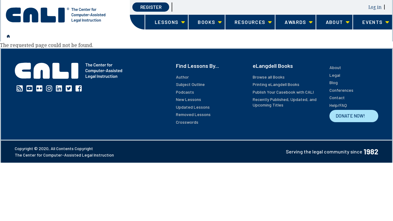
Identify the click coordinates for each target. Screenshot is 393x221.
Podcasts (185, 92)
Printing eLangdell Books (276, 84)
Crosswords (187, 122)
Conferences (341, 90)
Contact (337, 97)
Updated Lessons (193, 107)
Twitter (69, 88)
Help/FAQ (338, 105)
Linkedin (59, 88)
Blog (333, 82)
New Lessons (188, 99)
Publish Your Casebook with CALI (283, 92)
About (335, 67)
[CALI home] (56, 15)
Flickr (39, 88)
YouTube (29, 88)
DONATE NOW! (350, 115)
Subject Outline (190, 84)
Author (182, 76)
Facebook (79, 88)
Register (150, 7)
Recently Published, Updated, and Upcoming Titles (285, 102)
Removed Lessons (193, 114)
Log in (375, 7)
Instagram (49, 88)
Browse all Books (269, 76)
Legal (334, 75)
